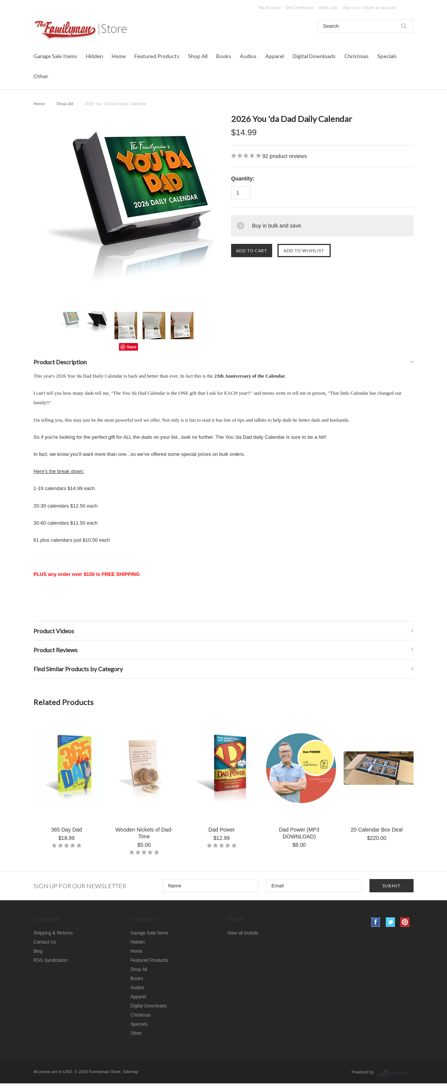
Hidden (94, 56)
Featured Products (157, 56)
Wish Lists (328, 7)
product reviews (284, 156)
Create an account (379, 7)
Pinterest (405, 922)
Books (223, 56)
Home (119, 56)
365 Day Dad (66, 830)
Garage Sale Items (55, 56)
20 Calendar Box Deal (377, 830)
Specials (387, 56)
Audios (248, 56)
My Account (270, 7)
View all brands (242, 933)
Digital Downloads (314, 56)
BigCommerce (395, 1072)
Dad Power (221, 830)
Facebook (375, 922)
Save (131, 347)
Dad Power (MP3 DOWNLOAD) (299, 833)
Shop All (198, 56)
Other (40, 76)
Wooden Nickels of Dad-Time (144, 833)
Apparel (274, 56)
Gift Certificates (299, 7)
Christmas (356, 56)
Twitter (390, 922)
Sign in (349, 7)
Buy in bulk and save (276, 226)
